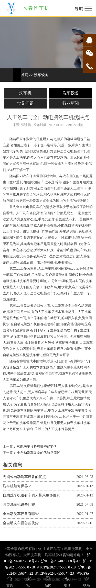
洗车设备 (41, 75)
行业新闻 (70, 103)
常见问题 (25, 103)
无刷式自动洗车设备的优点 (24, 477)
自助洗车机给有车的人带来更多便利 (31, 495)
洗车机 (25, 93)
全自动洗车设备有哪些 (21, 514)
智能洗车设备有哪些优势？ (36, 446)
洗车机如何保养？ (17, 486)
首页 (24, 75)
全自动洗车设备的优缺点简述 (38, 453)
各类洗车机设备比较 (19, 504)
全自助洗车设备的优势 (21, 523)
